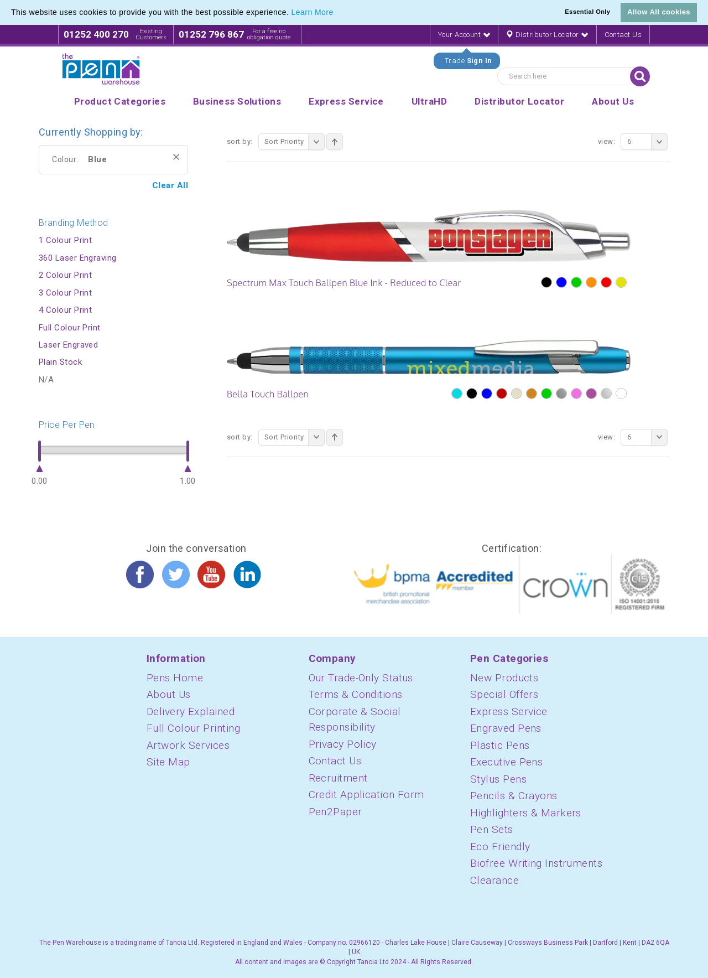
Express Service (509, 711)
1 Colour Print (65, 240)
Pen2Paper (335, 811)
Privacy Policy (343, 744)
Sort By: (240, 141)
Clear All (170, 185)
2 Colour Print (65, 275)
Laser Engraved (68, 345)
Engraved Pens (506, 728)
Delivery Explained (191, 711)
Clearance (494, 880)
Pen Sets (491, 829)
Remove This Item (176, 157)
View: (606, 141)
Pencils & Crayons (514, 795)
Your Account (464, 34)
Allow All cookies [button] (658, 12)
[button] (337, 13)
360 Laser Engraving (78, 258)
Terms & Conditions (356, 694)
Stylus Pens (498, 779)
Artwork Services (188, 745)
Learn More (312, 12)
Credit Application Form (366, 794)
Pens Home (175, 677)
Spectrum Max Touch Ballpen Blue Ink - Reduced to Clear (344, 282)
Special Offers (504, 694)
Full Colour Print (70, 328)
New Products (504, 677)
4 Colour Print (65, 310)
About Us (169, 694)
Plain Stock (60, 362)
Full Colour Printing (193, 728)
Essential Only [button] (587, 11)
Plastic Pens (499, 745)
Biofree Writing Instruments (536, 863)
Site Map (168, 762)
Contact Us (623, 34)
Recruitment (338, 778)
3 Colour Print (65, 293)
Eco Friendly (500, 846)
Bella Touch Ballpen (268, 394)
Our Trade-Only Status (361, 677)
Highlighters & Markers (525, 812)
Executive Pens (506, 762)
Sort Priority (294, 141)
